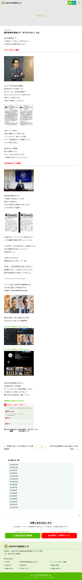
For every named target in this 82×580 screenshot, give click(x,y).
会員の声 (23, 565)
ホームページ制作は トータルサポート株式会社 (41, 577)
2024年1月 (13, 473)
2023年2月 (13, 502)
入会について (24, 568)
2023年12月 (14, 476)
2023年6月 (13, 490)
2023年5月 (13, 493)
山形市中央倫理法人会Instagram (16, 349)
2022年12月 (14, 507)
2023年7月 (13, 487)
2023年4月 (13, 496)
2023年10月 (14, 482)
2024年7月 (13, 470)
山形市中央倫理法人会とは (29, 562)
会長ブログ (9, 568)
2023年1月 (13, 504)
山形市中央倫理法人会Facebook (16, 326)
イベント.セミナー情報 (58, 562)
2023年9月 (13, 484)
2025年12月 (14, 465)
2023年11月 (14, 479)
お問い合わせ (55, 568)
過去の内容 (55, 565)
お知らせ (8, 565)
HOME (8, 562)
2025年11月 (14, 467)
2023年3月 (13, 499)
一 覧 (41, 447)
